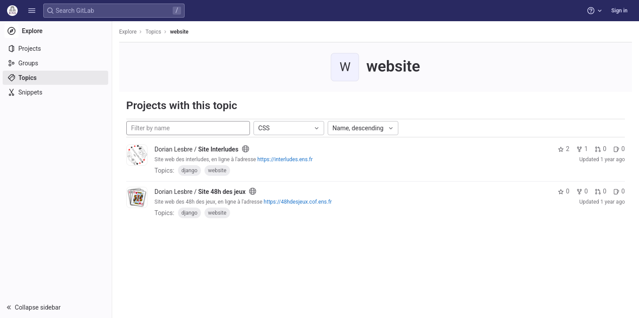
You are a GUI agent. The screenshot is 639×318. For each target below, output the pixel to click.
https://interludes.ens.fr (286, 159)
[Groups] (56, 63)
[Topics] (56, 78)
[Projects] (56, 49)
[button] (32, 11)
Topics (155, 32)
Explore (129, 32)
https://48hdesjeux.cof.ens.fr (299, 202)
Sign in (619, 11)
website (180, 32)
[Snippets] (56, 92)
